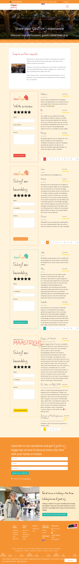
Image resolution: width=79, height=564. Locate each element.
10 (71, 159)
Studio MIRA (31, 549)
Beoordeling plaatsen (21, 239)
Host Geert (44, 2)
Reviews (60, 2)
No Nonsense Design (47, 549)
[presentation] (24, 150)
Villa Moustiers (16, 538)
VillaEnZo (15, 532)
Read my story (25, 538)
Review (15, 132)
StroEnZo (15, 530)
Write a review (44, 531)
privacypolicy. (27, 479)
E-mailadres (16, 208)
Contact (66, 2)
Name (15, 117)
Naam (15, 201)
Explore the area (36, 530)
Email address (17, 125)
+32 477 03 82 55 (17, 2)
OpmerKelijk (20, 549)
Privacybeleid (55, 539)
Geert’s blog (52, 2)
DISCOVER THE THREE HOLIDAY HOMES (54, 514)
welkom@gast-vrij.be (56, 535)
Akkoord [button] (70, 560)
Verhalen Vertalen (52, 551)
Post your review (19, 155)
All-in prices (26, 534)
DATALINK (26, 551)
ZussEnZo (15, 534)
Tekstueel (39, 551)
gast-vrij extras (25, 531)
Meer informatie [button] (22, 561)
